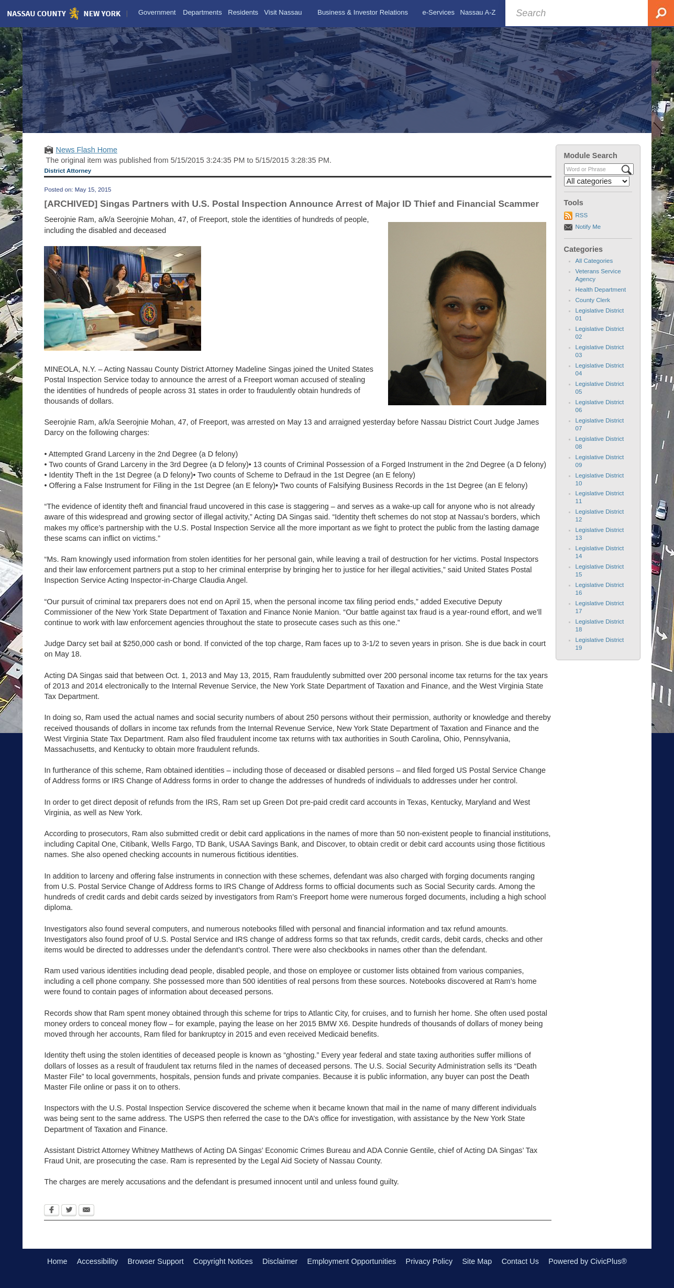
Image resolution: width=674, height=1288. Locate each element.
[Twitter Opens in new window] (68, 1211)
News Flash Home (86, 150)
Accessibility (97, 1261)
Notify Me (588, 227)
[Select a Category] (597, 181)
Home (57, 1261)
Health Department (601, 289)
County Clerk (593, 300)
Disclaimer (279, 1261)
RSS (582, 215)
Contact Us (520, 1261)
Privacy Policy (429, 1261)
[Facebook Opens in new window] (51, 1211)
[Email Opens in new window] (86, 1211)
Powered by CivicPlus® (587, 1261)
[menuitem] (157, 12)
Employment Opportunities (351, 1261)
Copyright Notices (223, 1261)
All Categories (594, 261)
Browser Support (156, 1261)
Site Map (477, 1261)
